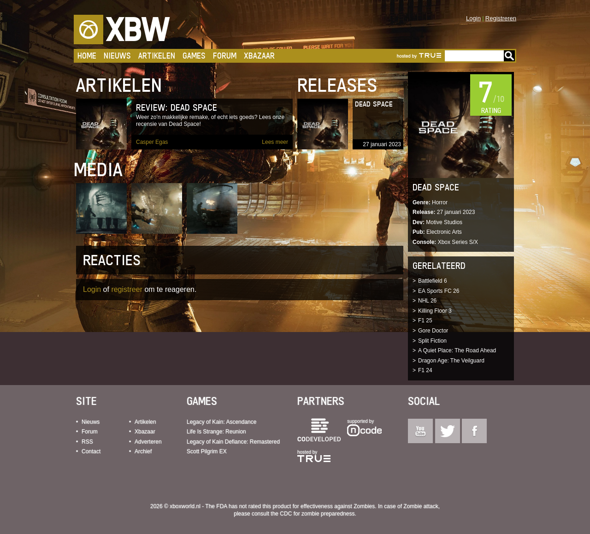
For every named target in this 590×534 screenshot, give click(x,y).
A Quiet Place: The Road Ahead (457, 350)
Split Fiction (432, 341)
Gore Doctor (433, 330)
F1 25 (425, 320)
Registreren (500, 18)
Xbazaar (259, 55)
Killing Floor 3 (435, 311)
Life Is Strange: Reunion (216, 431)
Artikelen (156, 55)
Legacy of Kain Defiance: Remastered (233, 442)
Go (509, 55)
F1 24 (425, 370)
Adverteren (148, 442)
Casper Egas (152, 142)
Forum (224, 55)
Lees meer (275, 142)
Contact (91, 451)
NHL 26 (427, 300)
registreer (126, 289)
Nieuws (117, 55)
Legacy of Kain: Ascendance (221, 422)
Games (194, 55)
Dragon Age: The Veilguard (451, 360)
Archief (143, 451)
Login (473, 18)
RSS (87, 442)
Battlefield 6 (432, 281)
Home (86, 55)
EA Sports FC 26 (438, 291)
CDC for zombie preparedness (317, 513)
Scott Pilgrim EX (207, 451)
